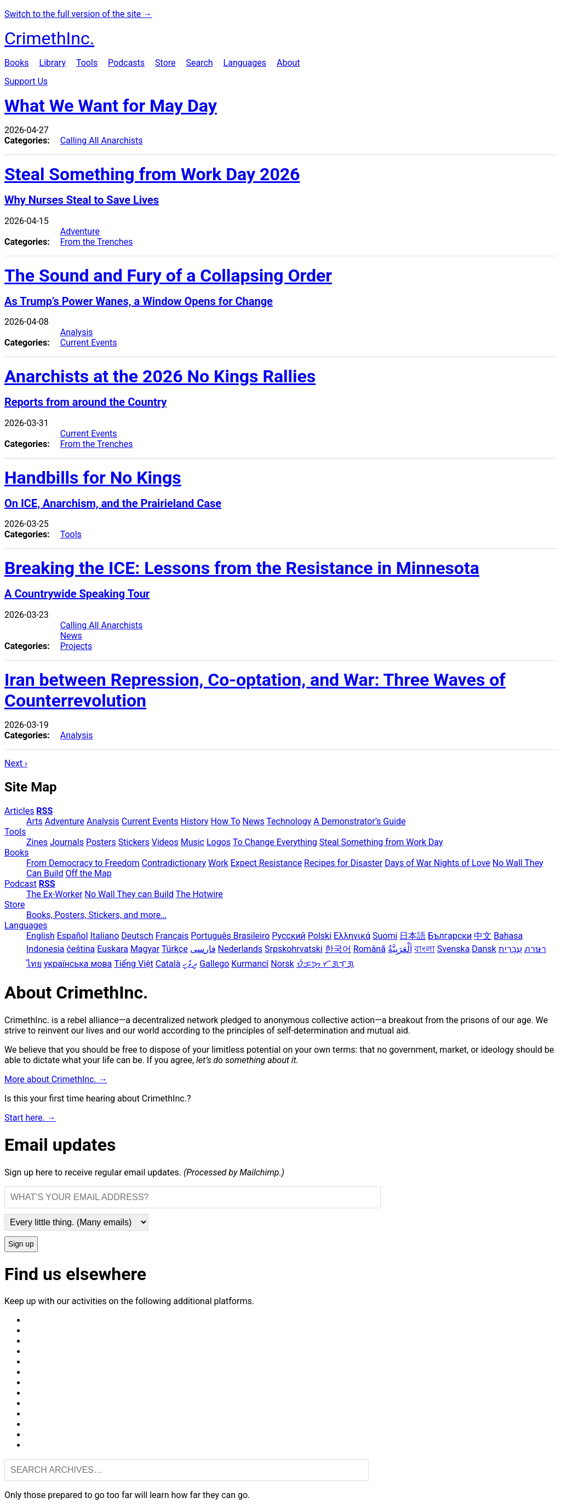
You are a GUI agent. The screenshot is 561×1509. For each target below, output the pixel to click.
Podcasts (126, 63)
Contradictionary (173, 863)
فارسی (203, 949)
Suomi (385, 936)
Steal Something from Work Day (381, 842)
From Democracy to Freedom (83, 863)
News (71, 635)
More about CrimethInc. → (55, 1079)
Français (172, 936)
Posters (101, 842)
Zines (37, 842)
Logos (219, 842)
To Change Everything (275, 842)
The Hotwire (199, 894)
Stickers (134, 842)
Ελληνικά (352, 936)
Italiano (104, 936)
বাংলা (424, 949)
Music (192, 842)
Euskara (112, 949)
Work (218, 863)
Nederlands (240, 949)
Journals (67, 842)
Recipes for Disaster (343, 863)
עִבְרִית (510, 949)
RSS (44, 811)
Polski (319, 936)
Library (52, 63)
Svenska (453, 949)
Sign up (21, 1244)
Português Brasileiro (230, 936)
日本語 (412, 936)
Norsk (282, 964)
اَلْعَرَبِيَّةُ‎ (400, 949)
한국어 (338, 949)
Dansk (484, 949)
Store (165, 63)
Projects (76, 646)
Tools (87, 63)
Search (199, 63)
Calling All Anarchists (101, 140)
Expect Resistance (266, 863)
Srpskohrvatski (294, 949)
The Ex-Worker (54, 894)
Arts (34, 821)
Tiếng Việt (133, 964)
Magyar (144, 949)
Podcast (20, 884)
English (40, 936)
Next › (15, 763)
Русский (289, 936)
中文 (482, 936)
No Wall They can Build (129, 894)
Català (168, 964)
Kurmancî (249, 964)
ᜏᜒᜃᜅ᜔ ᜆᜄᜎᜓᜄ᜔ (325, 964)
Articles (19, 811)
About (288, 63)
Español (72, 936)
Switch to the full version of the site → (78, 14)
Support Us (26, 81)
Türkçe (175, 949)
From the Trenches (96, 242)
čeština (80, 949)
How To (225, 821)
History (195, 821)
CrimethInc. (49, 38)
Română (369, 949)
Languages (245, 63)
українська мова (78, 964)
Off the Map (88, 873)
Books (16, 63)
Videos (165, 842)
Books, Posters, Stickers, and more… (96, 915)
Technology (288, 821)
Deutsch (137, 936)
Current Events (88, 342)
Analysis (76, 332)
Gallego (214, 964)
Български (450, 936)
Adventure (80, 231)
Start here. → (30, 1117)
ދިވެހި (189, 964)
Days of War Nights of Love (437, 863)
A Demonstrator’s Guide (359, 821)
